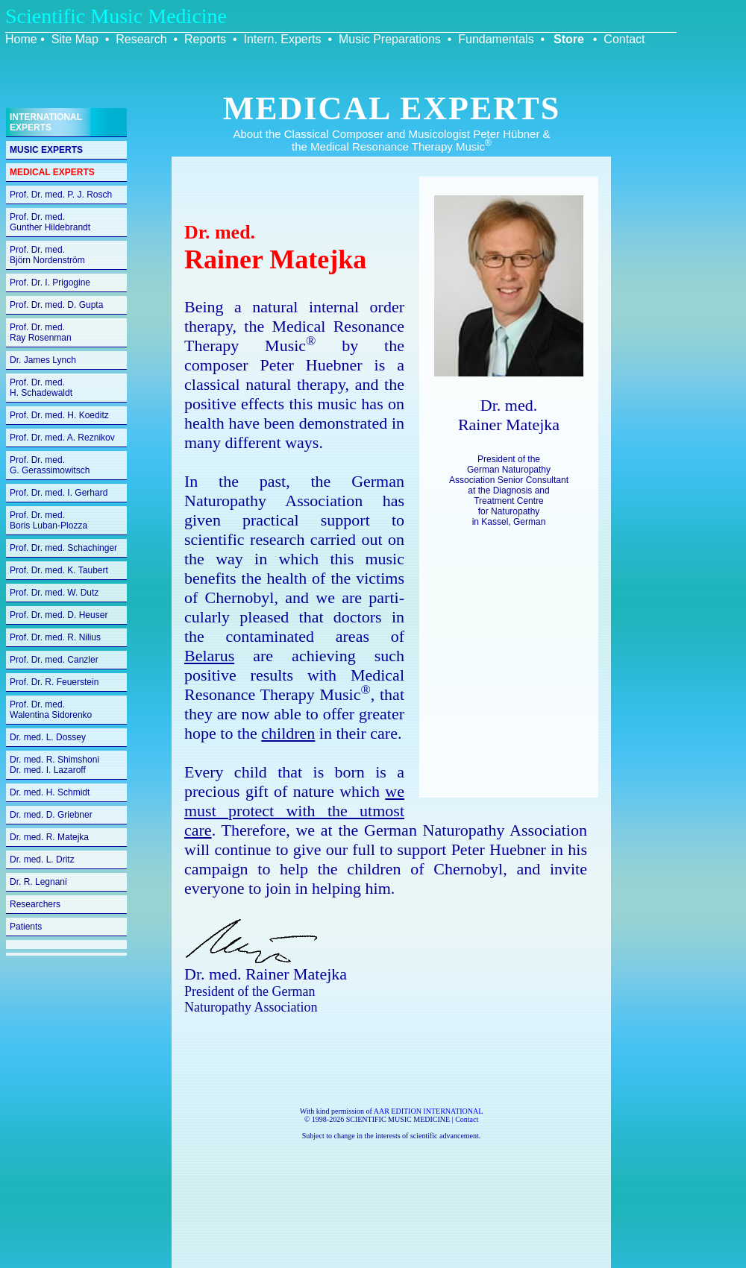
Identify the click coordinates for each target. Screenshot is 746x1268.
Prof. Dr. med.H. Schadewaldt (41, 387)
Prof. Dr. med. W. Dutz (54, 592)
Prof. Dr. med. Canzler (54, 659)
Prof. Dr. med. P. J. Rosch (61, 194)
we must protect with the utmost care (294, 810)
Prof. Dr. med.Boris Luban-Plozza (48, 520)
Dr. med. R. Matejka (49, 837)
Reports (205, 39)
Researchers (35, 904)
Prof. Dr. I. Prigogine (50, 282)
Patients (26, 926)
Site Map (74, 39)
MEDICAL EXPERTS (52, 172)
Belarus (209, 655)
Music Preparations (390, 39)
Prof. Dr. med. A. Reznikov (62, 437)
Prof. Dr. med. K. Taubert (59, 570)
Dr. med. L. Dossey (48, 737)
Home (21, 39)
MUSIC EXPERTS (46, 150)
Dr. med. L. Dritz (42, 859)
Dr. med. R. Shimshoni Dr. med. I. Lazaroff (54, 764)
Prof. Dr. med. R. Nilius (55, 637)
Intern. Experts (282, 39)
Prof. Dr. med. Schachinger (63, 548)
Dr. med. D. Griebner (51, 815)
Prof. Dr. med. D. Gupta (56, 305)
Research (141, 39)
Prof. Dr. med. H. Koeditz (59, 415)
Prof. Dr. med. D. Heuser (58, 615)
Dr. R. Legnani (38, 882)
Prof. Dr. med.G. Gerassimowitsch (50, 465)
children (288, 733)
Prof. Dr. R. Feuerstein (54, 682)
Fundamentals (495, 39)
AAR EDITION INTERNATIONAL (428, 1111)
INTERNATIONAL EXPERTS (46, 122)
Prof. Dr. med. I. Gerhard (58, 493)
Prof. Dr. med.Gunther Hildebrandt (50, 222)
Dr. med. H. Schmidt (50, 792)
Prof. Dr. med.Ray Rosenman (41, 332)
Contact (624, 39)
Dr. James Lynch (43, 360)
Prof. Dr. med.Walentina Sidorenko (51, 709)
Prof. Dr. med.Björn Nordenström (47, 255)
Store (569, 39)
